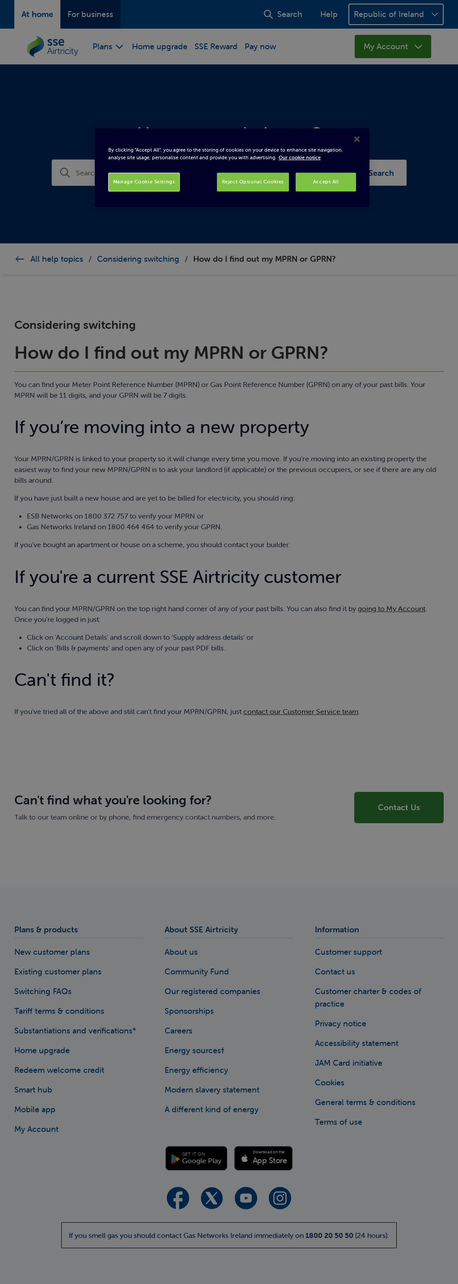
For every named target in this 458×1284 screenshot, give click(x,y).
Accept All (326, 182)
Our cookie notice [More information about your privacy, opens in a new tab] (300, 157)
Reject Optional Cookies (253, 182)
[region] (232, 167)
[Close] (357, 139)
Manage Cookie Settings (144, 182)
